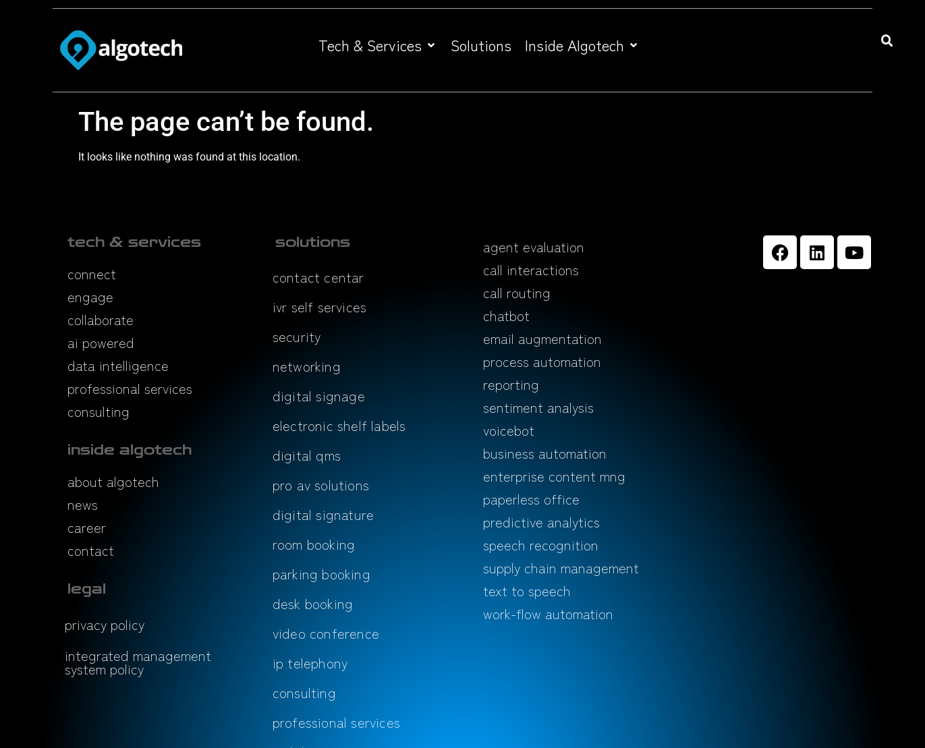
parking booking (321, 573)
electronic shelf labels (339, 425)
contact (90, 550)
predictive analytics (541, 521)
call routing (517, 292)
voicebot (508, 430)
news (82, 504)
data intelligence (118, 365)
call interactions (531, 269)
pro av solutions (321, 484)
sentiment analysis (538, 407)
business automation (545, 453)
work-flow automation (548, 613)
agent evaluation (533, 246)
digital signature (323, 514)
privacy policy (104, 624)
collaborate (100, 319)
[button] (378, 44)
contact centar (318, 277)
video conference (326, 633)
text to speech (527, 590)
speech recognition (540, 544)
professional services (129, 388)
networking (307, 366)
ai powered (100, 342)
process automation (542, 361)
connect (91, 273)
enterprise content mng (554, 476)
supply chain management (561, 567)
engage (90, 296)
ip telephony (310, 662)
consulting (98, 411)
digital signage (319, 395)
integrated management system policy (138, 662)
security (297, 336)
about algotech (113, 481)
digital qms (307, 455)
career (86, 527)
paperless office (531, 499)
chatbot (506, 315)
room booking (314, 544)
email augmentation (542, 338)
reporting (511, 384)
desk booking (313, 603)
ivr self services (319, 306)
